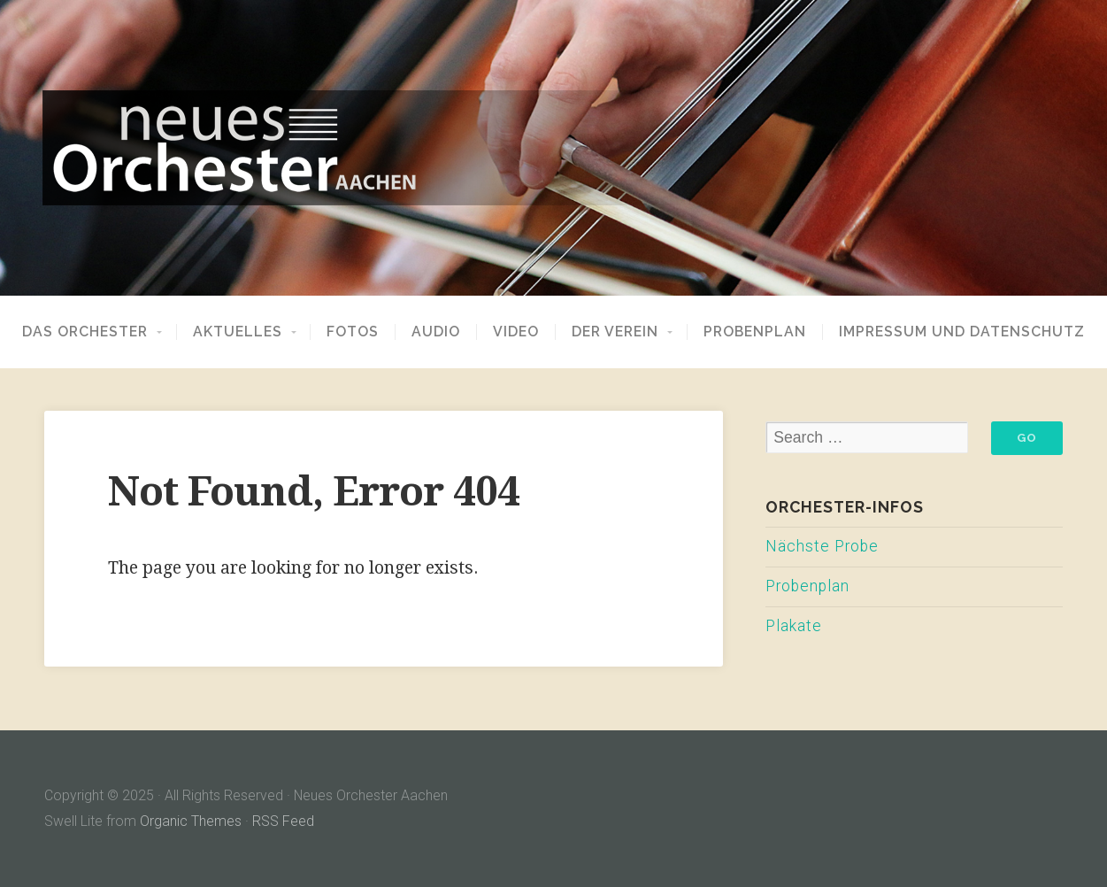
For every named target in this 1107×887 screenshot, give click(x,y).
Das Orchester (85, 332)
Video (516, 332)
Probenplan (754, 332)
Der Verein (615, 332)
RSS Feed (283, 821)
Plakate (793, 626)
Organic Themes (191, 821)
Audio (435, 332)
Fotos (353, 332)
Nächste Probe (822, 546)
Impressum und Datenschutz (962, 332)
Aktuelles (237, 332)
